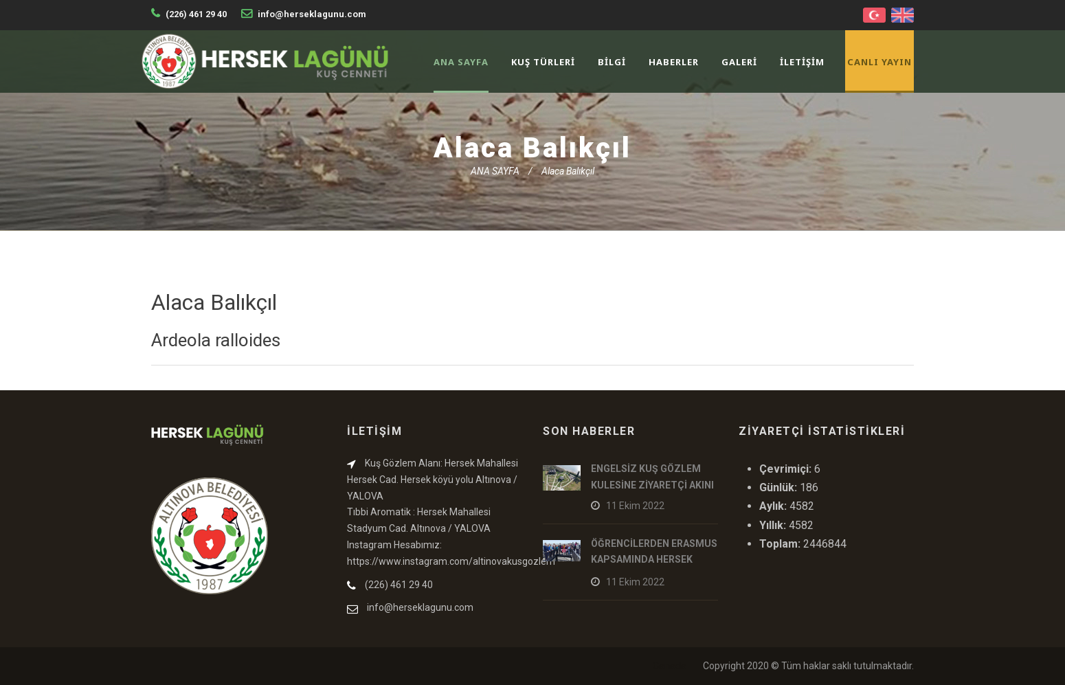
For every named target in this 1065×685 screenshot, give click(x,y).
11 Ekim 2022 (635, 505)
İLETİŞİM (802, 62)
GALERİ (739, 62)
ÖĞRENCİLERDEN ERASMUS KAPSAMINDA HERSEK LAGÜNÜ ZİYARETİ (654, 560)
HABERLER (674, 62)
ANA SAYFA (461, 62)
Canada (669, 665)
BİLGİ (612, 62)
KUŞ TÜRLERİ (543, 62)
